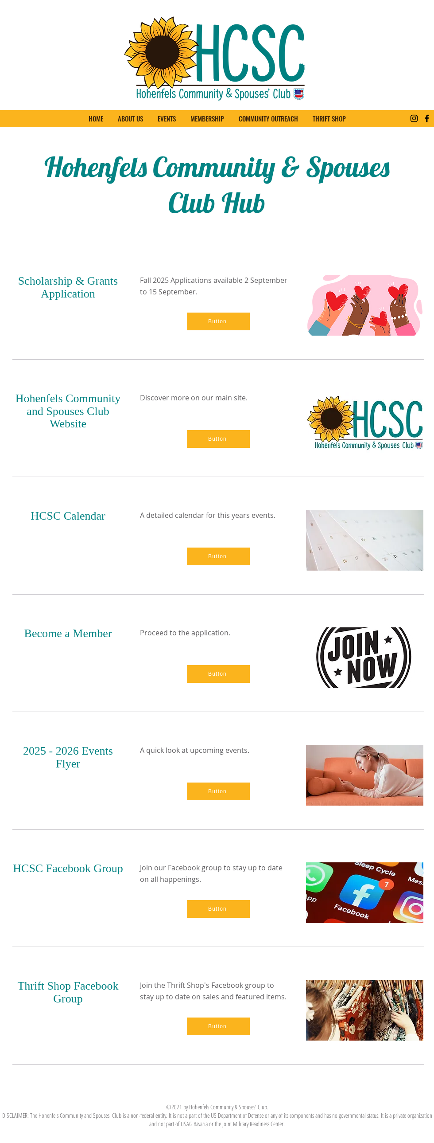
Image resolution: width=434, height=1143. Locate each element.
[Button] (218, 321)
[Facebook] (427, 118)
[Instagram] (414, 118)
